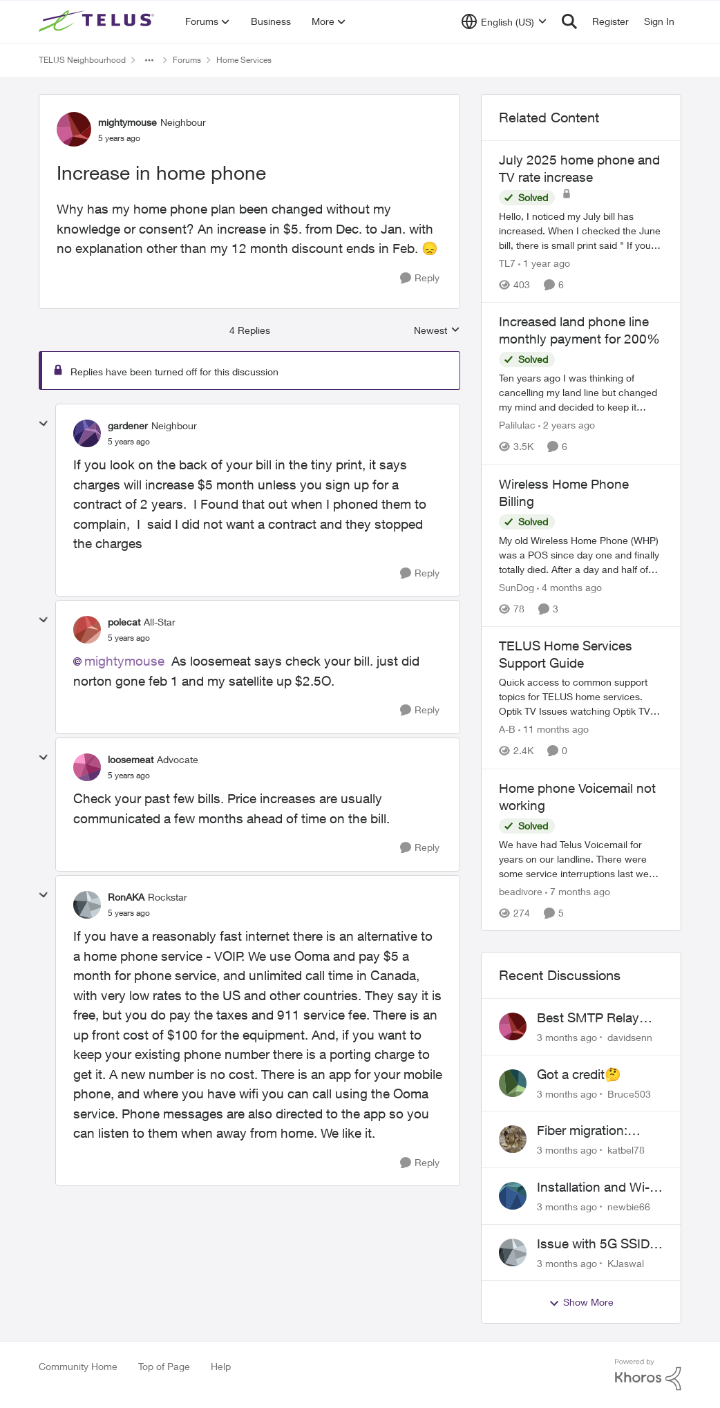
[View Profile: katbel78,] (513, 1139)
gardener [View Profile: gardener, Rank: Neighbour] (128, 425)
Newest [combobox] (437, 330)
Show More (581, 1302)
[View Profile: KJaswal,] (513, 1252)
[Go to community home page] (98, 21)
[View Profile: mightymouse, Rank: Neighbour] (74, 129)
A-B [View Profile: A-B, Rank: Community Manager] (507, 729)
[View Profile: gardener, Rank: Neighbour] (87, 433)
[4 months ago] (569, 587)
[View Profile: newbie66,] (513, 1196)
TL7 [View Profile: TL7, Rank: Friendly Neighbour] (507, 263)
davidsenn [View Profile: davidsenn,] (629, 1037)
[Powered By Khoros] (648, 1375)
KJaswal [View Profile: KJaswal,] (625, 1262)
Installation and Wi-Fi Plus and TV (598, 1187)
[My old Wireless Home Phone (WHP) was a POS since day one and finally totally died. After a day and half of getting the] (581, 554)
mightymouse (124, 660)
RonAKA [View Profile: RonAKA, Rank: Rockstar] (126, 897)
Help (221, 1366)
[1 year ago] (544, 263)
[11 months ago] (553, 729)
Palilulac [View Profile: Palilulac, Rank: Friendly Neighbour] (517, 425)
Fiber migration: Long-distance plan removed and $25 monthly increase (593, 1131)
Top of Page (164, 1366)
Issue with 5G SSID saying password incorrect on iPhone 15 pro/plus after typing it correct (594, 1244)
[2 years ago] (566, 425)
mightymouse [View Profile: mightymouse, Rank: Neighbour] (127, 122)
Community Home (78, 1366)
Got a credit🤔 (579, 1074)
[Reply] (419, 278)
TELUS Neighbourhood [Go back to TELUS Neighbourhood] (82, 60)
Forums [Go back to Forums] (187, 60)
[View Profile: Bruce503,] (513, 1083)
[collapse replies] (43, 423)
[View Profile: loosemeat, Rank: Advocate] (87, 767)
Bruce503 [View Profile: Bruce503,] (629, 1093)
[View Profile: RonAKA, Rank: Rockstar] (87, 905)
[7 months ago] (577, 891)
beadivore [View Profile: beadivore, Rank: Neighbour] (520, 891)
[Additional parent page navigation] (149, 60)
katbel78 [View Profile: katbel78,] (626, 1150)
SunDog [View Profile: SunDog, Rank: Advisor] (516, 587)
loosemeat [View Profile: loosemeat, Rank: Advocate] (130, 759)
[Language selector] (504, 21)
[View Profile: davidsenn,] (513, 1026)
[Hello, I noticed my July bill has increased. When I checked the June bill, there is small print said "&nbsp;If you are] (581, 230)
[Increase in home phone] (129, 441)
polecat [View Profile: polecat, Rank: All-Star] (124, 622)
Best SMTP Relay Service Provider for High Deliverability (594, 1018)
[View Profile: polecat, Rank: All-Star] (87, 630)
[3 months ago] (567, 1037)
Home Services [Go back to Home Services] (244, 60)
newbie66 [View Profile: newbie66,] (628, 1206)
